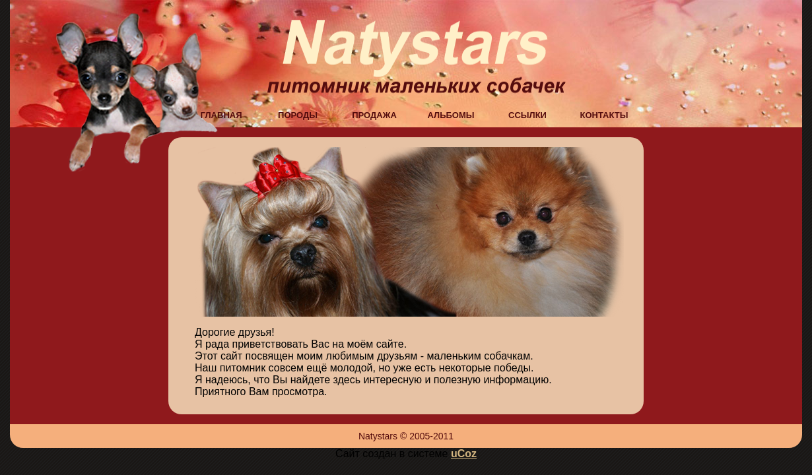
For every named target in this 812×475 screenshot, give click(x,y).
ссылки (527, 114)
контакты (604, 114)
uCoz (464, 453)
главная (221, 114)
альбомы (450, 114)
